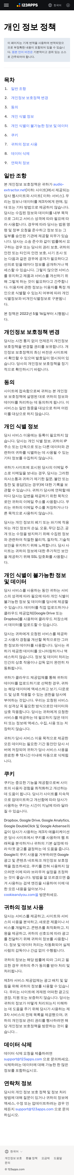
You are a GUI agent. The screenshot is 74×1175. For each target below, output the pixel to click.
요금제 (45, 1158)
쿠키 (14, 135)
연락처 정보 (20, 163)
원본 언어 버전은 (22, 52)
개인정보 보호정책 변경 (29, 98)
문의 (7, 1162)
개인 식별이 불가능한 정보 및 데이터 (39, 126)
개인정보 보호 (13, 1158)
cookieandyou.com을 (21, 895)
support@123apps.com (23, 1059)
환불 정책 (31, 1158)
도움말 (58, 1158)
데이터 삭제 (20, 153)
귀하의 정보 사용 (24, 144)
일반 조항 (18, 88)
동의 (14, 107)
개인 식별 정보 (22, 116)
